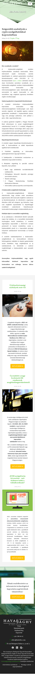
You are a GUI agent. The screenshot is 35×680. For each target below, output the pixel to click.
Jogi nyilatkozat (17, 667)
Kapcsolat (17, 597)
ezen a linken (17, 81)
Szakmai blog (19, 631)
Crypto (12, 38)
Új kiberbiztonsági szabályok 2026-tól (17, 286)
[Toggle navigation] (30, 3)
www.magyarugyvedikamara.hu (10, 661)
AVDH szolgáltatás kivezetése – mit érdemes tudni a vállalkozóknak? (17, 479)
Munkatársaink (19, 628)
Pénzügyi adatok (26, 665)
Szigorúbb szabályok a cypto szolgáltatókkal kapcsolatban (14, 32)
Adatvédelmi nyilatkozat (9, 665)
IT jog (17, 38)
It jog (19, 626)
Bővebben (17, 366)
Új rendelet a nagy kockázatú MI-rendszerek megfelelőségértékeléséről (18, 379)
